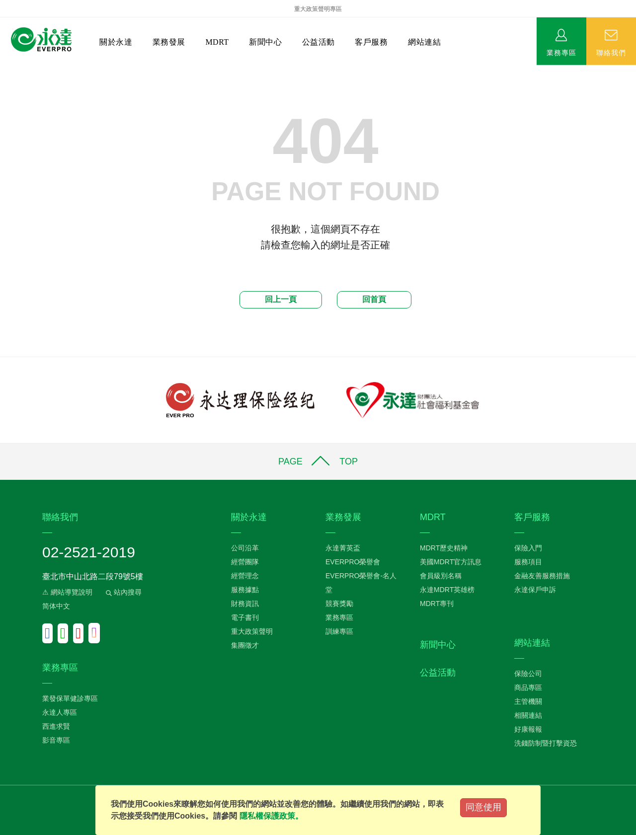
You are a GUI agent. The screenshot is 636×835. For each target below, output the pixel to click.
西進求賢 (56, 726)
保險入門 (528, 548)
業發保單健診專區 (70, 698)
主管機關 (528, 701)
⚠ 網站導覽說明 (67, 592)
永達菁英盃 (342, 548)
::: (3, 70)
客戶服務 (371, 42)
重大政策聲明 (252, 631)
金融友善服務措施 (542, 576)
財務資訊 (245, 603)
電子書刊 (245, 617)
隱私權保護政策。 (271, 816)
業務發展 (169, 42)
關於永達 (115, 42)
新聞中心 (265, 42)
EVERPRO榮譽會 (352, 562)
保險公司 (528, 674)
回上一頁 (281, 299)
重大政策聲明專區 (318, 8)
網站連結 (424, 42)
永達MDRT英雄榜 (447, 590)
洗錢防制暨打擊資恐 (545, 743)
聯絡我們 (611, 52)
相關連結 (528, 715)
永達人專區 (59, 712)
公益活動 (318, 42)
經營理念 (245, 576)
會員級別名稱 (441, 576)
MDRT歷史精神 (444, 548)
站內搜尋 (123, 592)
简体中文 (56, 606)
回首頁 (374, 299)
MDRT (217, 42)
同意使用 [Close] (483, 807)
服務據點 (245, 590)
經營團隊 (245, 562)
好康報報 (528, 729)
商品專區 (528, 687)
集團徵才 (245, 645)
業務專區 (561, 52)
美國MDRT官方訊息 (450, 562)
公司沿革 (245, 548)
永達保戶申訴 (535, 590)
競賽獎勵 (339, 603)
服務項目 (528, 562)
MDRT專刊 (437, 603)
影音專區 (56, 740)
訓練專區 (339, 631)
